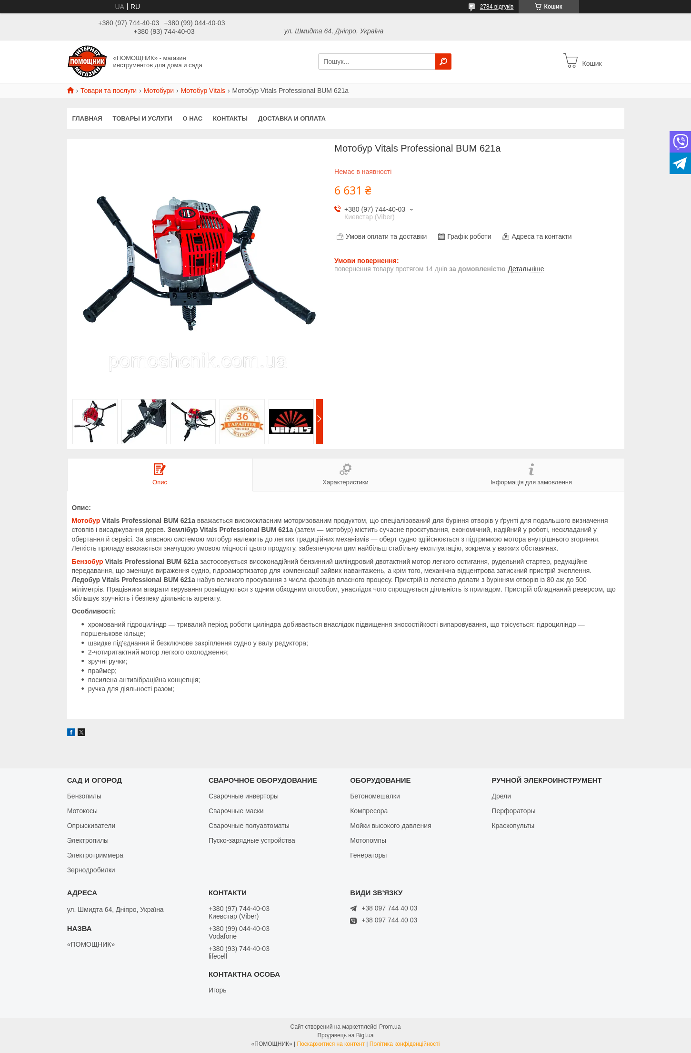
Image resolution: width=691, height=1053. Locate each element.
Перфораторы (513, 811)
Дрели (501, 796)
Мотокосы (82, 811)
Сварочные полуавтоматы (249, 825)
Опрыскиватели (91, 825)
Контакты (230, 118)
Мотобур (86, 520)
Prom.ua (390, 1026)
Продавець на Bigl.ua (345, 1035)
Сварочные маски (236, 811)
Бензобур (87, 561)
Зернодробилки (91, 870)
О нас (192, 118)
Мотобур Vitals (203, 90)
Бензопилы (84, 796)
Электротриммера (95, 855)
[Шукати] (443, 61)
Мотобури (159, 90)
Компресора (369, 811)
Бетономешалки (375, 796)
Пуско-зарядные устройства (252, 840)
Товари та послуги (108, 90)
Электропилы (88, 840)
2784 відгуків (497, 6)
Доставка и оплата (292, 118)
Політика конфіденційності (405, 1044)
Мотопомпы (368, 840)
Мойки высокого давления (390, 825)
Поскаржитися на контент (331, 1044)
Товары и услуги (142, 118)
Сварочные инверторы (244, 796)
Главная (87, 118)
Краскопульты (512, 825)
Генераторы (368, 855)
